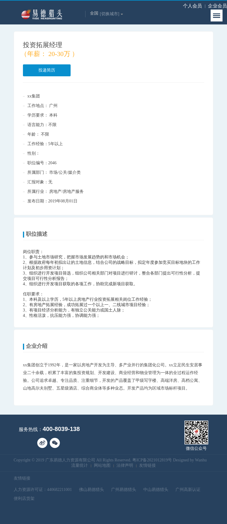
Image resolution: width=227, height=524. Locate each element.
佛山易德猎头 (91, 489)
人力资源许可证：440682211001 (43, 489)
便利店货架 (24, 498)
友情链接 (147, 465)
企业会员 (217, 5)
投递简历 (46, 70)
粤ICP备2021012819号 (152, 460)
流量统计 (79, 465)
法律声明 (124, 465)
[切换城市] (111, 14)
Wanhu (201, 460)
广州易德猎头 (123, 489)
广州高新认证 (187, 489)
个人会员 (192, 5)
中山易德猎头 (155, 489)
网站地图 (102, 465)
